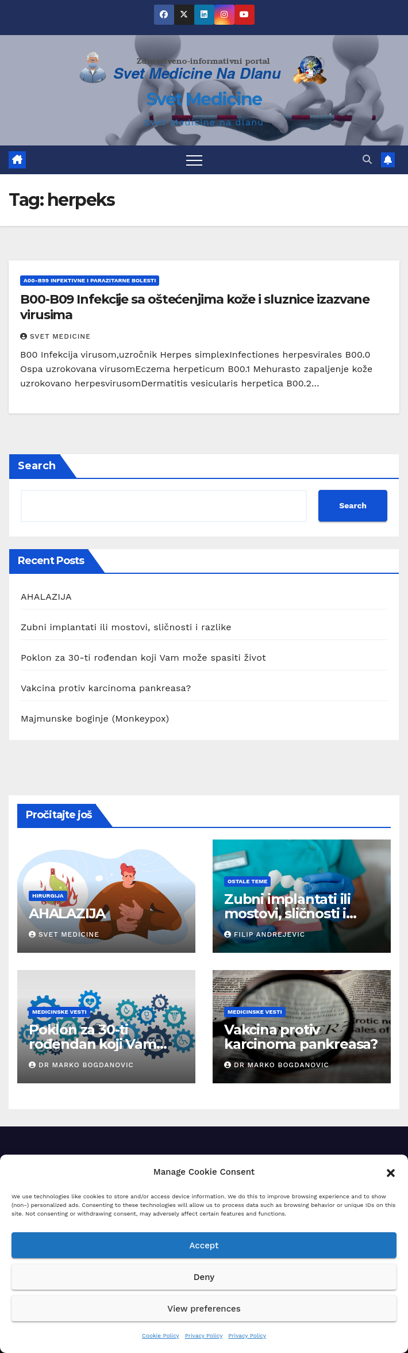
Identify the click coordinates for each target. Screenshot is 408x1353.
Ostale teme (247, 881)
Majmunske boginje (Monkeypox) (95, 718)
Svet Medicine (204, 99)
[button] (391, 1172)
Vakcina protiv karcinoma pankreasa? (106, 688)
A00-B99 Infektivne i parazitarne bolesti (90, 280)
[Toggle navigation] (194, 160)
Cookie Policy (160, 1335)
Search (37, 465)
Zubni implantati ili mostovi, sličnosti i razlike (126, 627)
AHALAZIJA (46, 596)
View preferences (203, 1309)
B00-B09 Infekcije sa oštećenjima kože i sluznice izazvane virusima (194, 307)
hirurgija (48, 895)
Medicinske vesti (59, 1012)
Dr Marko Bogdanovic (81, 1065)
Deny (204, 1277)
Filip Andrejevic (264, 934)
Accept (203, 1245)
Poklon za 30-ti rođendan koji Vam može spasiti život (143, 657)
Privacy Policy (204, 1335)
